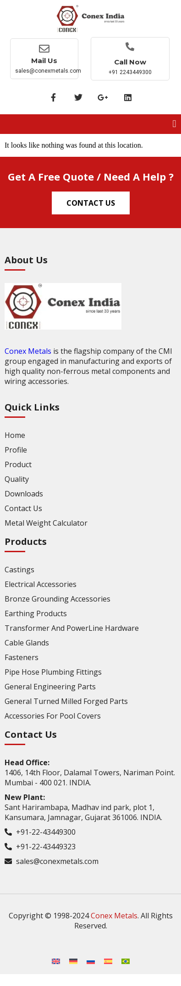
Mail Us (44, 60)
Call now (130, 62)
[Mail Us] (44, 48)
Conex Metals (28, 351)
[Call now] (130, 46)
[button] (174, 124)
